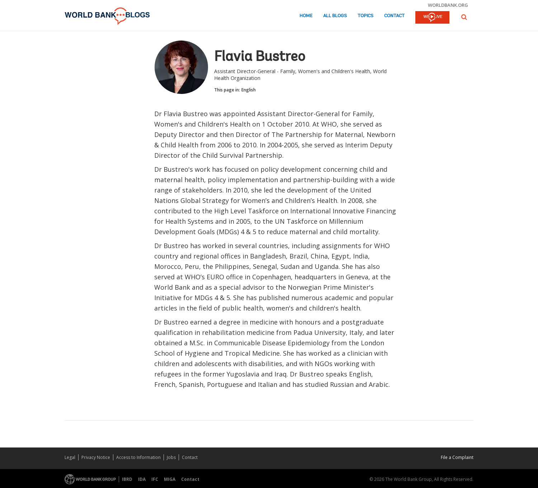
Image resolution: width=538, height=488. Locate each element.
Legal (70, 457)
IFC (154, 479)
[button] (464, 17)
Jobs (171, 457)
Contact (394, 16)
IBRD (127, 479)
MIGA (169, 479)
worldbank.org (448, 5)
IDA (142, 479)
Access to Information (138, 457)
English (248, 90)
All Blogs (335, 16)
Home (305, 16)
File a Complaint (457, 457)
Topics (365, 16)
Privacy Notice (95, 457)
